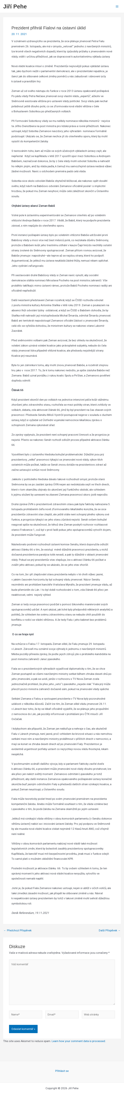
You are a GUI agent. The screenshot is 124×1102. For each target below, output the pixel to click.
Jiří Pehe (15, 6)
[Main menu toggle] (117, 6)
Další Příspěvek (109, 930)
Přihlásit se (62, 1071)
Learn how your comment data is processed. (79, 1041)
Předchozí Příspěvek (17, 930)
